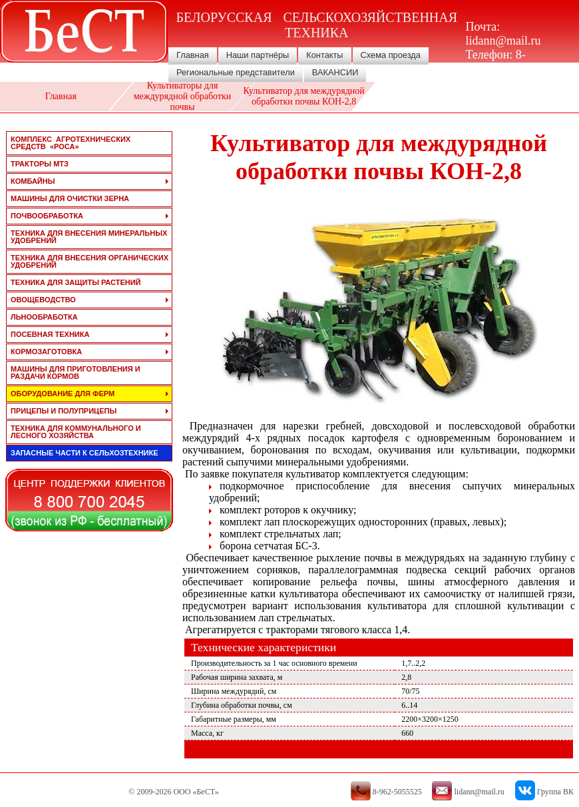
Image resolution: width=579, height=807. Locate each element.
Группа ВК (555, 791)
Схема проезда (391, 55)
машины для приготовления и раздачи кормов (75, 372)
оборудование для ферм (62, 394)
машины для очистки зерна (70, 198)
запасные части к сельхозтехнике (84, 453)
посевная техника (50, 334)
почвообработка (47, 216)
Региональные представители (235, 72)
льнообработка (44, 317)
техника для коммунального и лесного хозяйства (76, 431)
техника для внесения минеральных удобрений (89, 236)
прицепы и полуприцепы (63, 411)
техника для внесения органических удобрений (89, 261)
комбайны (33, 181)
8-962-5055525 (498, 61)
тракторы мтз (40, 164)
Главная (192, 55)
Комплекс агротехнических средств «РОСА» (70, 142)
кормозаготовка (46, 352)
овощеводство (43, 300)
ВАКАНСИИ (335, 72)
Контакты (324, 55)
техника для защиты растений (76, 282)
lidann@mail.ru (503, 40)
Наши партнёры (258, 55)
